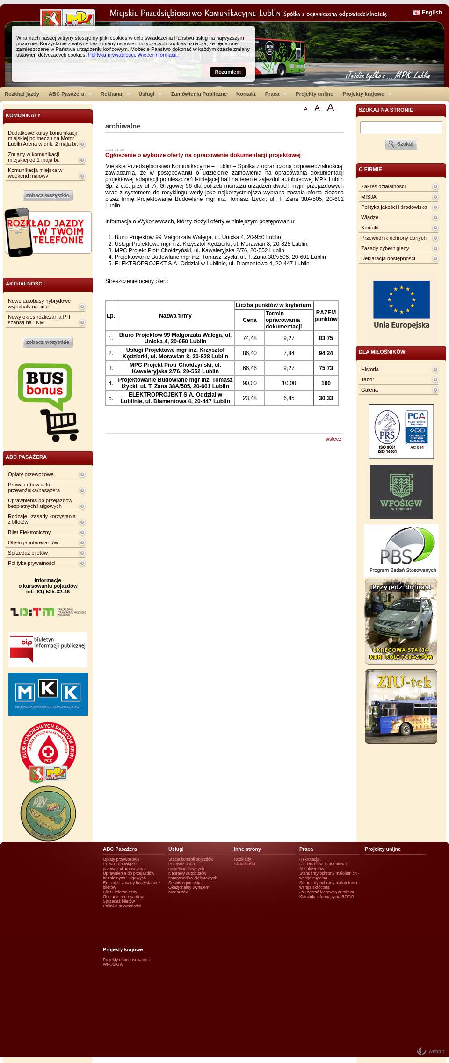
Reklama (113, 94)
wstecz (333, 439)
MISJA (369, 197)
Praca (274, 94)
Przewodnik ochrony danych (394, 238)
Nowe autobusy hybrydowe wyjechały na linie (39, 303)
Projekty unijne (314, 94)
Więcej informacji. (158, 54)
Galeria (369, 389)
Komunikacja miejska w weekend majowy (35, 172)
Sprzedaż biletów (28, 553)
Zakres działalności (383, 186)
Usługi (148, 94)
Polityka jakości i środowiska (394, 207)
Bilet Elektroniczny (29, 532)
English (432, 12)
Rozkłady (242, 859)
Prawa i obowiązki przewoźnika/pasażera (34, 487)
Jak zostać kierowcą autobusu (327, 892)
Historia (370, 369)
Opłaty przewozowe (31, 474)
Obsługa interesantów (33, 542)
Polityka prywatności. (112, 54)
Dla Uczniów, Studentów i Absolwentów (323, 866)
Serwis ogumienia (185, 882)
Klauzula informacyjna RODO (326, 896)
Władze (369, 217)
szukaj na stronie (386, 110)
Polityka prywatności (31, 563)
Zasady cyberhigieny (385, 248)
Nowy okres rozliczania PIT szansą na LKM (39, 319)
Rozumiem (228, 72)
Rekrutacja (309, 859)
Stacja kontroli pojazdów (191, 859)
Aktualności (244, 864)
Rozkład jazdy (22, 94)
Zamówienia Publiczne (199, 94)
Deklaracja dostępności (388, 258)
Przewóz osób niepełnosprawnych (186, 866)
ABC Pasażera (68, 94)
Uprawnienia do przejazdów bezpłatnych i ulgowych (40, 503)
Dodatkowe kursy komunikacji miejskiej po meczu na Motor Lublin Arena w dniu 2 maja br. (43, 138)
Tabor (367, 379)
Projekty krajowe (365, 94)
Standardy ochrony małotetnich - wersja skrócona (329, 885)
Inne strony (247, 849)
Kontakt (246, 94)
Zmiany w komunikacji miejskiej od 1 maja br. (34, 157)
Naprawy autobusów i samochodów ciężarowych (192, 875)
